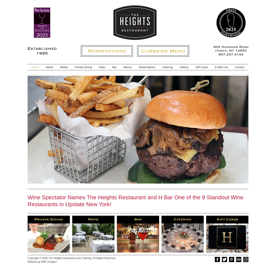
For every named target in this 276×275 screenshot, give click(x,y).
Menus (128, 67)
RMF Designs (49, 261)
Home (35, 67)
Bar (114, 67)
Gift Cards (201, 67)
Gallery (184, 67)
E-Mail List (221, 67)
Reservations (147, 67)
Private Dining (83, 67)
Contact (240, 67)
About (49, 67)
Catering (167, 67)
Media (64, 67)
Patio (102, 67)
